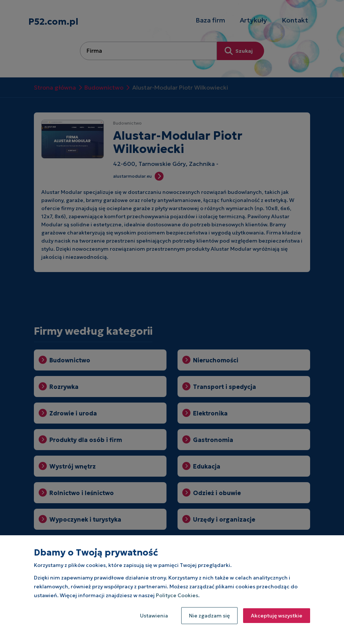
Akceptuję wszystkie (276, 615)
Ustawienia (154, 615)
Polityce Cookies (177, 595)
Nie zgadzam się (209, 615)
